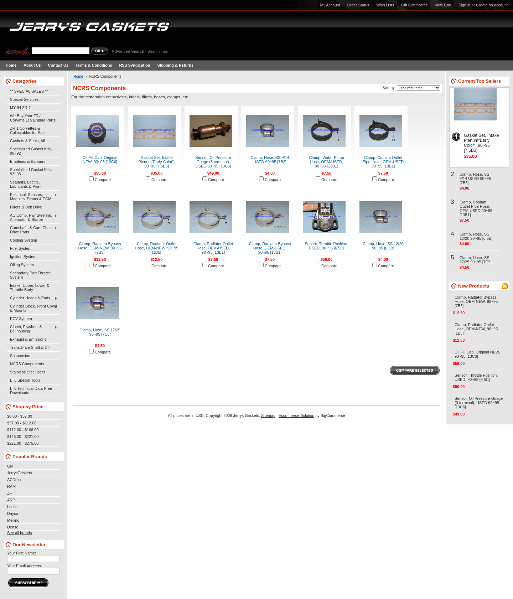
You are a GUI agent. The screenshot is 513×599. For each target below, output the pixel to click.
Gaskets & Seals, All (27, 141)
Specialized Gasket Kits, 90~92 (31, 151)
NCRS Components (27, 364)
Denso (12, 527)
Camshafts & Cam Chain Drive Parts (32, 230)
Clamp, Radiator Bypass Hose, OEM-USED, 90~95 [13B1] (270, 248)
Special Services (24, 99)
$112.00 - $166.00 (22, 430)
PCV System (21, 318)
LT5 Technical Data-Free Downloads (31, 390)
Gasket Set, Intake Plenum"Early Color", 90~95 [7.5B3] (157, 161)
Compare (103, 179)
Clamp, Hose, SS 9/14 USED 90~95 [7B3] (269, 159)
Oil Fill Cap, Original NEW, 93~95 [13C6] (100, 159)
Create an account (492, 5)
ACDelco (14, 479)
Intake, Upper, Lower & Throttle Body (30, 287)
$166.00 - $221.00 (22, 436)
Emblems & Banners (27, 161)
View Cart (443, 5)
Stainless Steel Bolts (27, 372)
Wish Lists (385, 5)
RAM (11, 486)
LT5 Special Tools (25, 380)
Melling (13, 520)
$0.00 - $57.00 (19, 416)
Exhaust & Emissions (28, 339)
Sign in (464, 5)
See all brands (19, 533)
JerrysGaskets (19, 473)
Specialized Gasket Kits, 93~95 (31, 171)
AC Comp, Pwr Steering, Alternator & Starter (32, 217)
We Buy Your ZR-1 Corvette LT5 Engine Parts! (33, 118)
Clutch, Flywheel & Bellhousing (32, 329)
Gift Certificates (414, 5)
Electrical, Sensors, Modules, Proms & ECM (32, 196)
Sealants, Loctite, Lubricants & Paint (25, 184)
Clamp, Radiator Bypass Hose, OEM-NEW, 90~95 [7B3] (100, 248)
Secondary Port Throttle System (30, 275)
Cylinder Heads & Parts (32, 298)
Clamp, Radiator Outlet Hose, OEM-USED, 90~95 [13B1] (213, 248)
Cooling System (23, 240)
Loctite (13, 507)
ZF (9, 493)
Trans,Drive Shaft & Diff (30, 347)
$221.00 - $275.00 (22, 443)
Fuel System (20, 248)
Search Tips (157, 51)
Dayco (12, 513)
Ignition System (23, 256)
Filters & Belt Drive (26, 207)
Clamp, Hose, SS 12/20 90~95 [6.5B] (383, 246)
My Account (330, 5)
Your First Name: (21, 553)
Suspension (20, 355)
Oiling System (22, 265)
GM (10, 466)
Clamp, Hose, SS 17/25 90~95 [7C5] (99, 332)
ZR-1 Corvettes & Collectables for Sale (28, 130)
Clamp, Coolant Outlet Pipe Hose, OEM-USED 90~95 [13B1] (383, 161)
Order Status (358, 5)
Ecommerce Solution (296, 415)
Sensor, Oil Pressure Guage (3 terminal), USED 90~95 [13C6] (213, 161)
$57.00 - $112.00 (21, 423)
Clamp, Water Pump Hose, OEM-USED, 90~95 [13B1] (326, 161)
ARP (11, 500)
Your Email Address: (24, 566)
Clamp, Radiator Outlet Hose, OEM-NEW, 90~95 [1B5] (156, 248)
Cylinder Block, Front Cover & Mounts (32, 308)
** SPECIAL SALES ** (29, 91)
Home (78, 76)
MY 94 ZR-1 (20, 107)
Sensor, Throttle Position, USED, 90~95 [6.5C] (326, 246)
